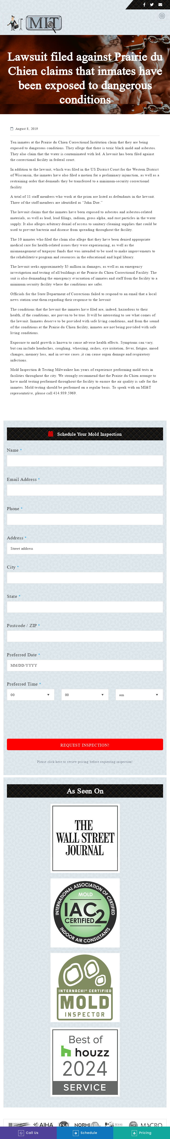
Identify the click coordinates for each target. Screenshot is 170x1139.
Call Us (28, 1133)
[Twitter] (152, 4)
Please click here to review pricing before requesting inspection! (85, 762)
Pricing (141, 1133)
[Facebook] (144, 4)
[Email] (160, 4)
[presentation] (42, 723)
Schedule (85, 1133)
